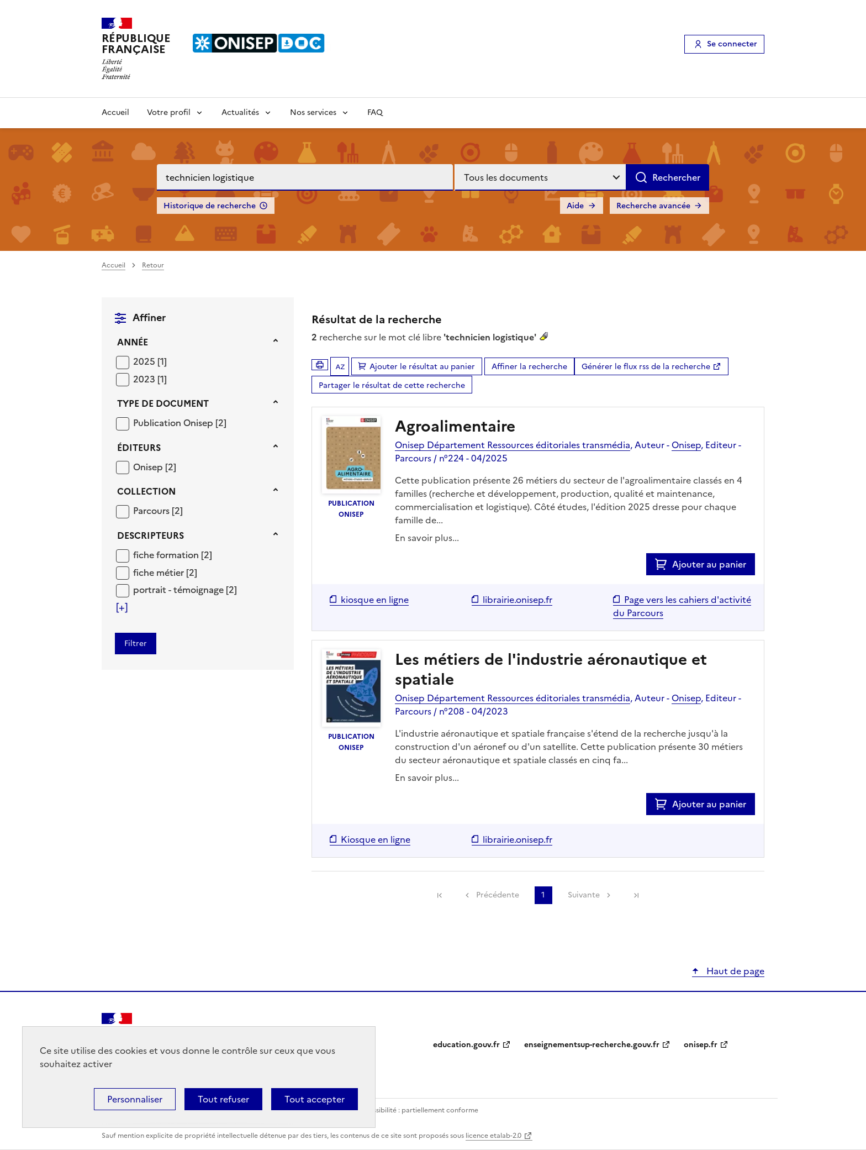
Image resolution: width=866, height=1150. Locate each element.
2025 (145, 361)
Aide (575, 206)
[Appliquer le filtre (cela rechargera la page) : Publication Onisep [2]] (179, 422)
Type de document (163, 403)
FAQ (375, 112)
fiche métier (159, 572)
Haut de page (734, 971)
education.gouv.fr (466, 1045)
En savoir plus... (427, 537)
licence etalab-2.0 (493, 1136)
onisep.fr (700, 1045)
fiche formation (167, 554)
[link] (439, 895)
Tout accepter (314, 1099)
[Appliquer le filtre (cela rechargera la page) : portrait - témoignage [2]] (185, 589)
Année (132, 342)
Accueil (115, 112)
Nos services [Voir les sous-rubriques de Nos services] (313, 112)
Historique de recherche (209, 206)
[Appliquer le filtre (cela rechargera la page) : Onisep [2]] (154, 466)
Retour (153, 265)
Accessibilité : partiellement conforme (417, 1110)
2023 (145, 379)
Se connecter (732, 44)
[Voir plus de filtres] (122, 607)
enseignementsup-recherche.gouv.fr (591, 1045)
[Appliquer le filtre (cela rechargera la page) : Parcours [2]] (158, 510)
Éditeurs (139, 447)
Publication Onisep (174, 422)
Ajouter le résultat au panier (422, 366)
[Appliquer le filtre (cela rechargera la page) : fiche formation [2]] (172, 554)
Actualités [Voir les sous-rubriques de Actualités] (240, 112)
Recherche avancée (653, 206)
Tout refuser (223, 1099)
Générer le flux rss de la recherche (646, 366)
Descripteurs (150, 535)
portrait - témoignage (179, 589)
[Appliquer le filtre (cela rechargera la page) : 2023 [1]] (150, 378)
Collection (146, 491)
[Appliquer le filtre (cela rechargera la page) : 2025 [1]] (150, 361)
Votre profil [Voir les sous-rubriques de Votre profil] (169, 112)
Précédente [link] (497, 895)
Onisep (149, 467)
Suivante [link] (584, 895)
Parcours (152, 510)
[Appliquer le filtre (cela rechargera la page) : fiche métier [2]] (165, 572)
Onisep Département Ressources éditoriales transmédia (512, 444)
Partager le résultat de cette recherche (392, 385)
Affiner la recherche (529, 366)
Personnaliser (134, 1099)
